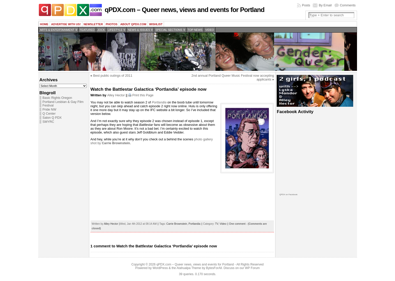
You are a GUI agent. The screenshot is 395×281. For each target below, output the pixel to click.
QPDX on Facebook (288, 194)
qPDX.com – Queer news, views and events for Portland (184, 9)
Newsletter (93, 24)
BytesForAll (214, 268)
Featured (87, 29)
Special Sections (168, 29)
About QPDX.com (133, 24)
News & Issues (139, 29)
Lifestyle (115, 29)
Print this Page (143, 95)
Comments (348, 5)
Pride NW (49, 109)
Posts (306, 5)
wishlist (156, 24)
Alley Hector (116, 95)
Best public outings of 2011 (112, 75)
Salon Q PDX (52, 117)
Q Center (49, 113)
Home (44, 24)
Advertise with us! (66, 24)
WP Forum (252, 268)
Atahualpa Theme (189, 268)
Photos (111, 24)
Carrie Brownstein (176, 223)
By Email (325, 5)
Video (209, 29)
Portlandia (159, 102)
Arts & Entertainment (57, 29)
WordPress (160, 268)
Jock (101, 29)
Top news (195, 29)
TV (216, 223)
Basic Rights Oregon (57, 98)
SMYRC (48, 122)
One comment (237, 223)
